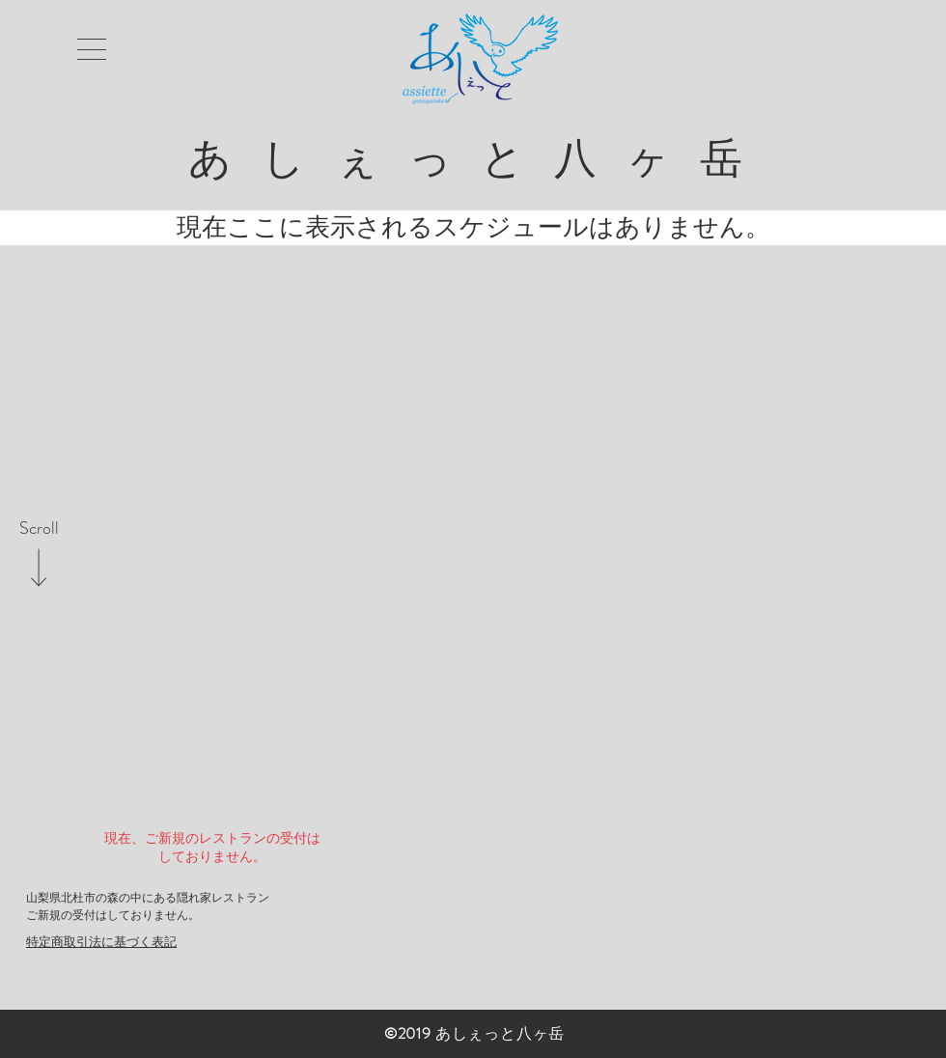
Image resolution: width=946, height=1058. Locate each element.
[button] (91, 49)
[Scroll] (39, 529)
